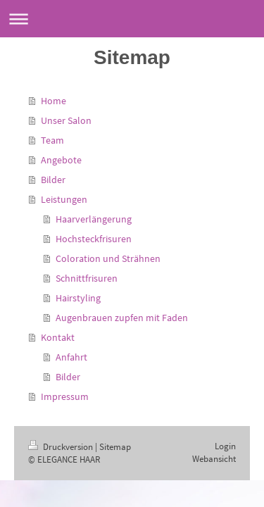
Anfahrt (71, 357)
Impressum (65, 396)
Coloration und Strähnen (108, 258)
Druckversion (61, 447)
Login (225, 446)
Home (53, 100)
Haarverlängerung (94, 219)
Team (52, 140)
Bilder (53, 179)
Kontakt (58, 337)
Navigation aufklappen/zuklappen (132, 19)
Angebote (61, 160)
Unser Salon (66, 120)
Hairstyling (78, 298)
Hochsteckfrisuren (94, 238)
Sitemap (115, 447)
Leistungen (64, 199)
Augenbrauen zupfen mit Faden (122, 317)
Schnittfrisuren (87, 278)
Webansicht (214, 459)
